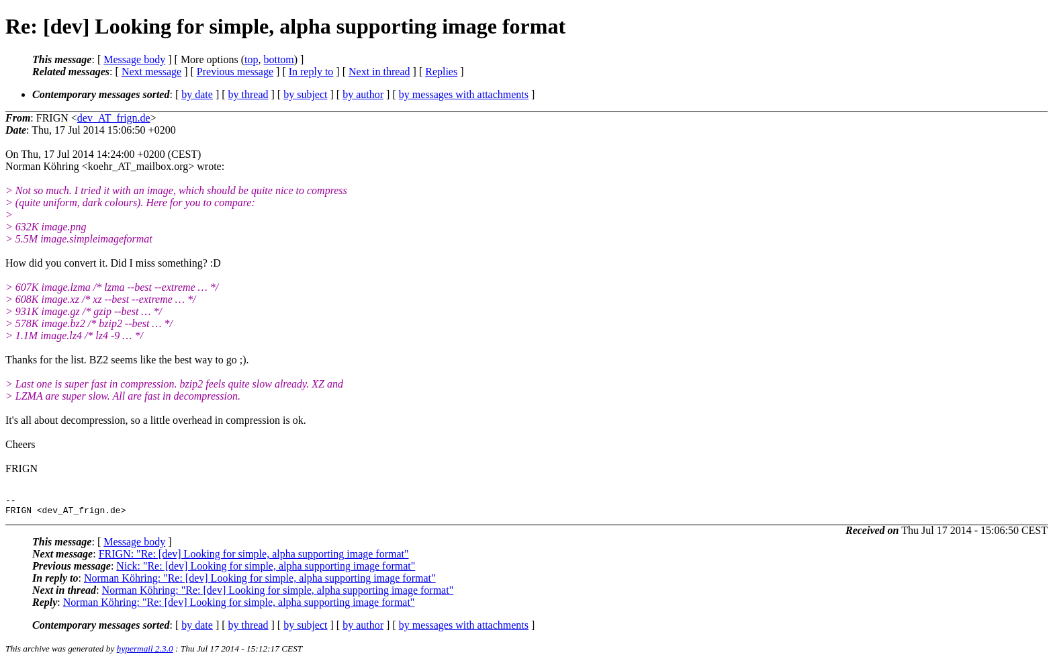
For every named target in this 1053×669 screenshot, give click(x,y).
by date (197, 94)
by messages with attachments (464, 94)
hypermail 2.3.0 (145, 653)
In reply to (311, 71)
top (251, 59)
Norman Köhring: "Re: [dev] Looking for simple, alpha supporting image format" (260, 582)
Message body (134, 59)
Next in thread (379, 71)
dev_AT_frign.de (113, 118)
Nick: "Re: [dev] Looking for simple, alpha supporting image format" (265, 570)
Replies (441, 71)
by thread (248, 94)
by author (362, 94)
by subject (305, 94)
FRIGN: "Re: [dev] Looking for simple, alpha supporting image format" (254, 558)
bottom (278, 59)
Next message (151, 71)
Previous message (235, 71)
